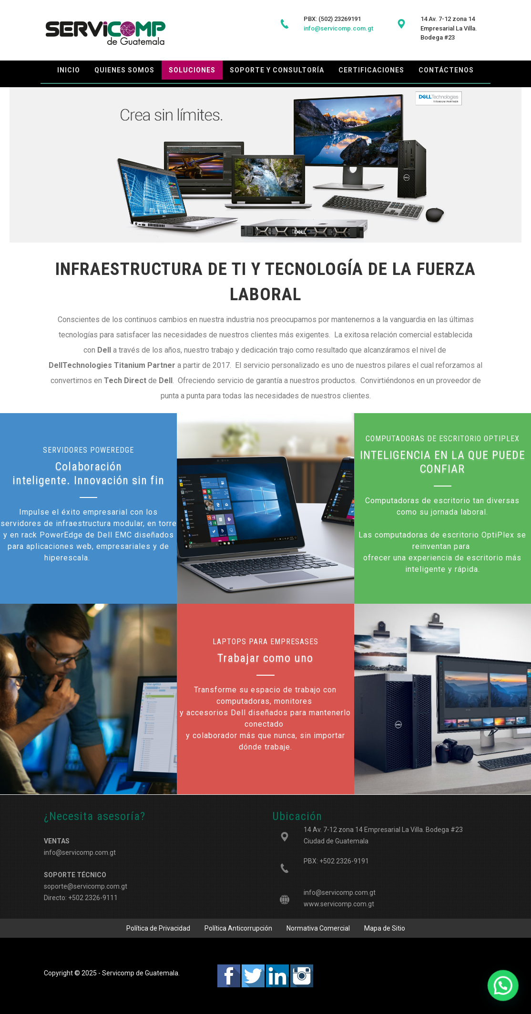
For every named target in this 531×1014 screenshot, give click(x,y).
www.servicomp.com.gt (339, 904)
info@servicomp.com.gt (340, 892)
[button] (505, 992)
